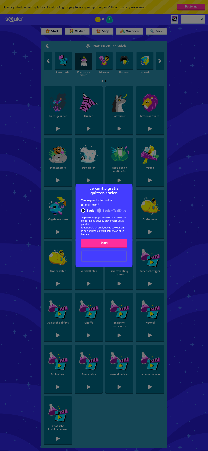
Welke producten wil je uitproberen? (96, 202)
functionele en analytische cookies (100, 227)
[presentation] (104, 256)
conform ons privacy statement (99, 220)
